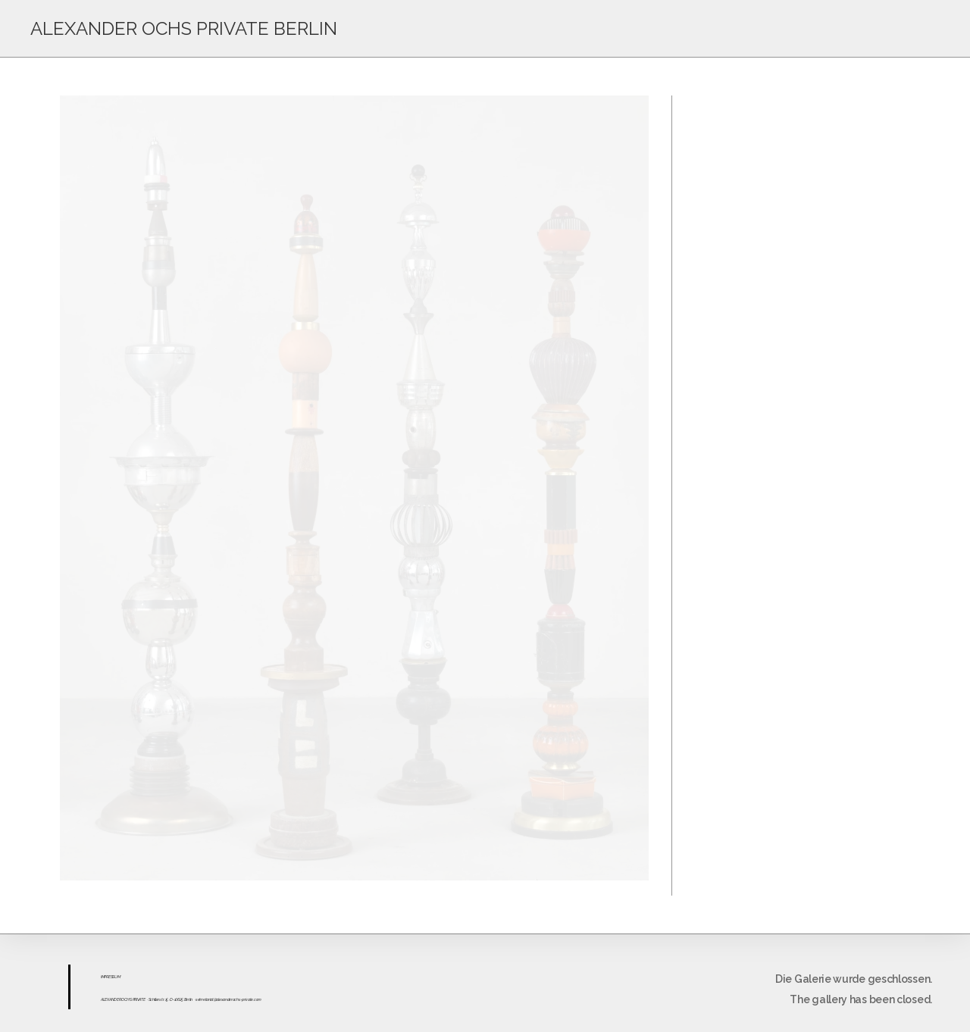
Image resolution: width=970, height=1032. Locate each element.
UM (117, 976)
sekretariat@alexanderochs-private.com (228, 999)
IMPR (104, 976)
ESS (111, 976)
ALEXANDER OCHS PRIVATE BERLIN (183, 28)
